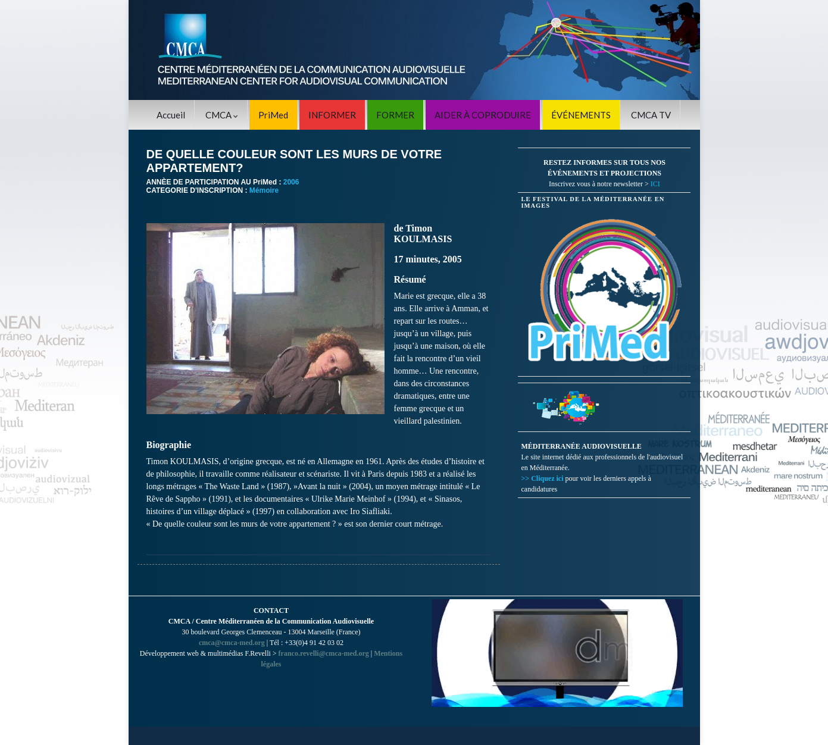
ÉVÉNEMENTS (581, 114)
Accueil (171, 114)
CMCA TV (651, 114)
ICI (655, 184)
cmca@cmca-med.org (232, 642)
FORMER (395, 114)
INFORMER (332, 114)
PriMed (273, 114)
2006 (291, 182)
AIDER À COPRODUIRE (483, 114)
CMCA (221, 114)
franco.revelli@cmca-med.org (324, 653)
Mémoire (264, 190)
